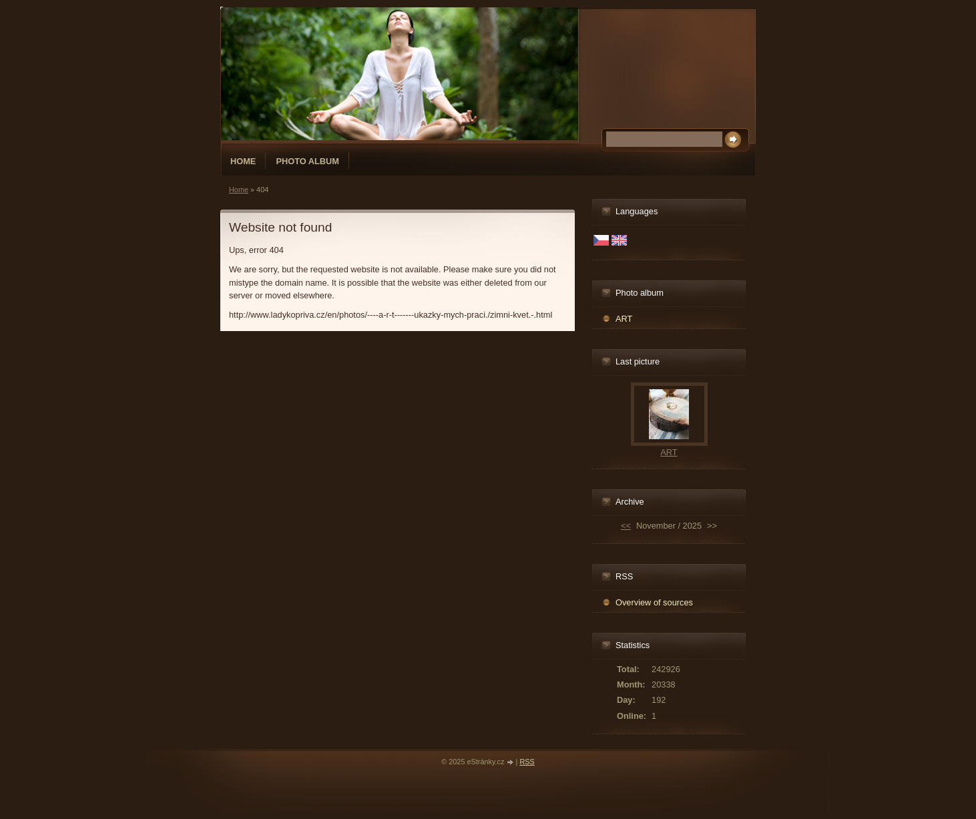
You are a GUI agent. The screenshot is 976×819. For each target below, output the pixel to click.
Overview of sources (654, 602)
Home (243, 161)
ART (624, 319)
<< (626, 526)
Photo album (307, 161)
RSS (526, 762)
